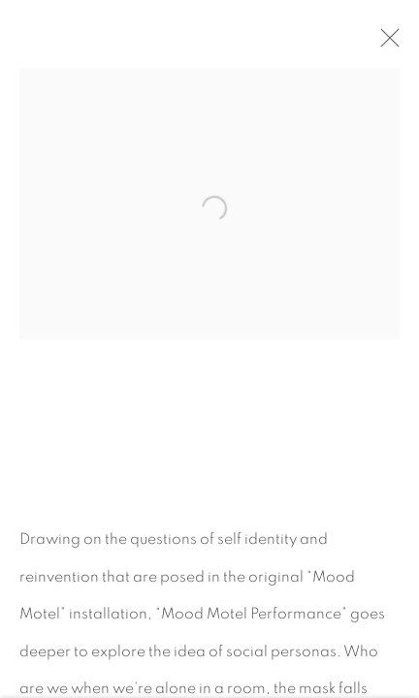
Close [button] (391, 43)
